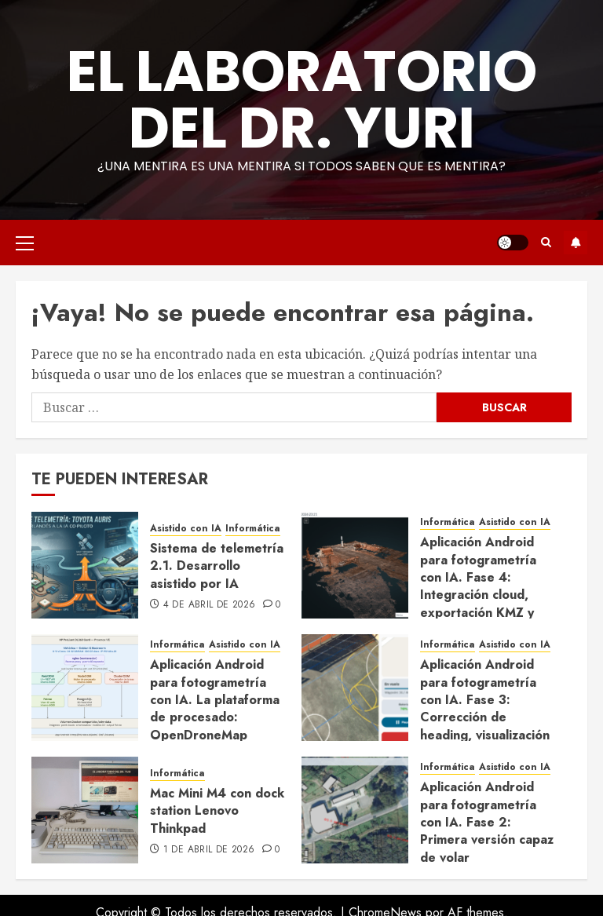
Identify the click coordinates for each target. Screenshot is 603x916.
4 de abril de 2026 (209, 605)
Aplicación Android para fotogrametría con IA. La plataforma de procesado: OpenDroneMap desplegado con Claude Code (215, 717)
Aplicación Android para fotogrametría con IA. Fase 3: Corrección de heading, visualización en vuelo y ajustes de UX (485, 717)
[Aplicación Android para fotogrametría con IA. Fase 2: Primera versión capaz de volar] (355, 810)
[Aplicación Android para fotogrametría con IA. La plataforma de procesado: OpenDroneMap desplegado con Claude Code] (84, 687)
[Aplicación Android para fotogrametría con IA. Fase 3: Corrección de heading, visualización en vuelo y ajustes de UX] (355, 687)
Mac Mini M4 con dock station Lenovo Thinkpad (217, 811)
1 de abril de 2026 (208, 850)
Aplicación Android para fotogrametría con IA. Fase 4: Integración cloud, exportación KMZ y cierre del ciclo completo (478, 594)
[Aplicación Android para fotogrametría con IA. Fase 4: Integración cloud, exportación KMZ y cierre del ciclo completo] (355, 565)
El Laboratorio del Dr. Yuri (302, 99)
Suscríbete (575, 242)
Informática (252, 528)
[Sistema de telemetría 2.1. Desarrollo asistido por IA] (84, 565)
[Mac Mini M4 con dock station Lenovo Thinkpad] (84, 810)
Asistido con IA (185, 528)
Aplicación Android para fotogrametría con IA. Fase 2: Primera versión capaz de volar (487, 822)
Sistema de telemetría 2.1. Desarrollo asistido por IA (216, 566)
